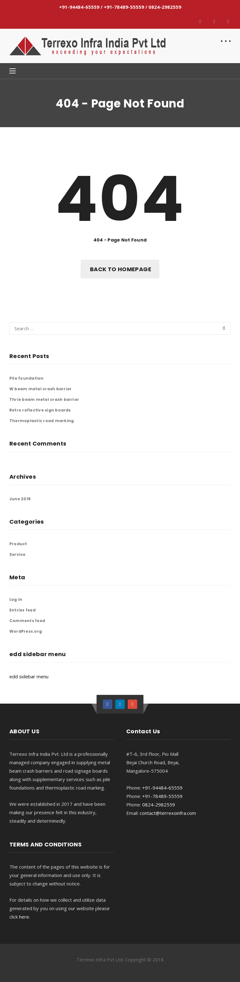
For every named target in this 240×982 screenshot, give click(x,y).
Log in (15, 599)
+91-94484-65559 (79, 7)
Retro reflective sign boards (40, 410)
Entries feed (22, 610)
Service (17, 554)
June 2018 (20, 498)
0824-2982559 (164, 7)
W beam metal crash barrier (40, 388)
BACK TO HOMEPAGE (120, 269)
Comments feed (27, 620)
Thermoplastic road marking (41, 420)
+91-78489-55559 (124, 7)
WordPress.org (25, 631)
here (24, 917)
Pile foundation (26, 378)
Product (18, 543)
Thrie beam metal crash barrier (44, 399)
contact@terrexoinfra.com (168, 813)
